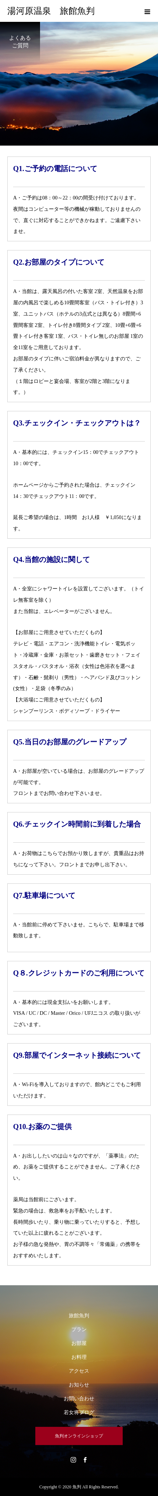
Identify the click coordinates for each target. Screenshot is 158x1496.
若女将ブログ (79, 1412)
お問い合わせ (79, 1398)
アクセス (79, 1371)
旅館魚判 (79, 1315)
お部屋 (79, 1343)
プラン (79, 1329)
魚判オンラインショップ (79, 1435)
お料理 (79, 1357)
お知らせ (79, 1385)
